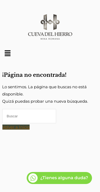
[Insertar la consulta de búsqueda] (29, 116)
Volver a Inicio (16, 127)
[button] (50, 53)
